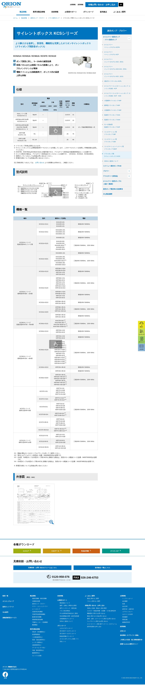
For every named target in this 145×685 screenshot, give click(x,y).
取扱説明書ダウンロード (67, 636)
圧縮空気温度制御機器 (38, 614)
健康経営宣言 (126, 622)
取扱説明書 (86, 550)
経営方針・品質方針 (128, 609)
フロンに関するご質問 (93, 601)
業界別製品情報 (35, 629)
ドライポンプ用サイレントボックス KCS (112, 163)
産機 (5, 675)
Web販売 (5, 609)
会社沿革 (124, 606)
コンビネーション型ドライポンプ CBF (111, 140)
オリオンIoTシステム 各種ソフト (69, 639)
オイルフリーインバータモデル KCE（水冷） (115, 78)
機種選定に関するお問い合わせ (96, 613)
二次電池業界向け (37, 637)
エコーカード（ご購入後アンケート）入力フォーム (102, 624)
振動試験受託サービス (10, 613)
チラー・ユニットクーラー (40, 606)
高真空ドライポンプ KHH (112, 126)
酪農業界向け (36, 653)
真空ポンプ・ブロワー (38, 604)
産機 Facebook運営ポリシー (129, 644)
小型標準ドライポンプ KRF (113, 105)
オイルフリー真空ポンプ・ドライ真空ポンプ (112, 38)
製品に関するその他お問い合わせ (96, 616)
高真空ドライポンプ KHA (112, 121)
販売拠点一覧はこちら (102, 567)
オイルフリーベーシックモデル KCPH (112, 47)
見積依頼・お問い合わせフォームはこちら (42, 567)
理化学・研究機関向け (38, 632)
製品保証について (65, 603)
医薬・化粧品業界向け (38, 639)
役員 (123, 604)
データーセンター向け (38, 647)
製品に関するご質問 (93, 598)
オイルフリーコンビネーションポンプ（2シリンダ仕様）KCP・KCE (117, 99)
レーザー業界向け (37, 642)
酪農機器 (34, 625)
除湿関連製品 (36, 634)
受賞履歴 (124, 617)
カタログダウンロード (66, 628)
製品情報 (33, 596)
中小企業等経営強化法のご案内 (69, 613)
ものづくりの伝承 (127, 614)
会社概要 (124, 601)
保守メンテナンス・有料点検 (68, 608)
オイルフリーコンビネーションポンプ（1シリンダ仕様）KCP (117, 91)
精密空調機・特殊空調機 (39, 598)
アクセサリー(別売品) (111, 186)
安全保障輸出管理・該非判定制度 (69, 616)
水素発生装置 (36, 601)
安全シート (63, 641)
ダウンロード (61, 625)
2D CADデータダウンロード (68, 631)
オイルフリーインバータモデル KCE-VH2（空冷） (116, 70)
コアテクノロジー (127, 611)
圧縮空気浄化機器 (37, 611)
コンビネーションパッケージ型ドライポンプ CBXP (114, 156)
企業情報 (73, 4)
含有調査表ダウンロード (67, 618)
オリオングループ (8, 600)
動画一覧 (5, 596)
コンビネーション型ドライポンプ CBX (111, 148)
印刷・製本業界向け (38, 650)
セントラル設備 (36, 655)
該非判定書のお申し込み (94, 626)
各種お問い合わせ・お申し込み (94, 605)
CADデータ (56, 550)
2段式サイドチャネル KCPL (113, 85)
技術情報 (60, 596)
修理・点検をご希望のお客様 (68, 605)
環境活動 (124, 619)
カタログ (27, 550)
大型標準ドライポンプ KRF (113, 116)
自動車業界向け (36, 645)
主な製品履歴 (108, 205)
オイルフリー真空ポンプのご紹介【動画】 (113, 193)
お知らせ (123, 631)
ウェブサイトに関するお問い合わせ (97, 621)
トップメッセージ (127, 598)
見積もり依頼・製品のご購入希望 (96, 608)
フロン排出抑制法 (65, 611)
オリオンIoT (116, 550)
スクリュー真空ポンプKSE (113, 175)
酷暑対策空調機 (36, 617)
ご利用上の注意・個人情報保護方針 (131, 639)
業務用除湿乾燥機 (37, 619)
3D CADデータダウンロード (68, 633)
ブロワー (106, 181)
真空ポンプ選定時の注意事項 (114, 200)
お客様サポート (62, 600)
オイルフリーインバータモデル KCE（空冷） (115, 62)
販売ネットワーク (8, 604)
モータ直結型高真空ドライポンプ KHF (112, 132)
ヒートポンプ (36, 609)
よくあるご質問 (90, 596)
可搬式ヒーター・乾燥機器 (40, 622)
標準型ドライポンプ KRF (112, 110)
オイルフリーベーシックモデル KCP (112, 54)
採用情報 (80, 4)
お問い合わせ (39, 162)
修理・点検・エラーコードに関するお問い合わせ (101, 618)
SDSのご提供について (112, 170)
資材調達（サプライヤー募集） (130, 635)
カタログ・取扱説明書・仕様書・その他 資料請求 (101, 611)
